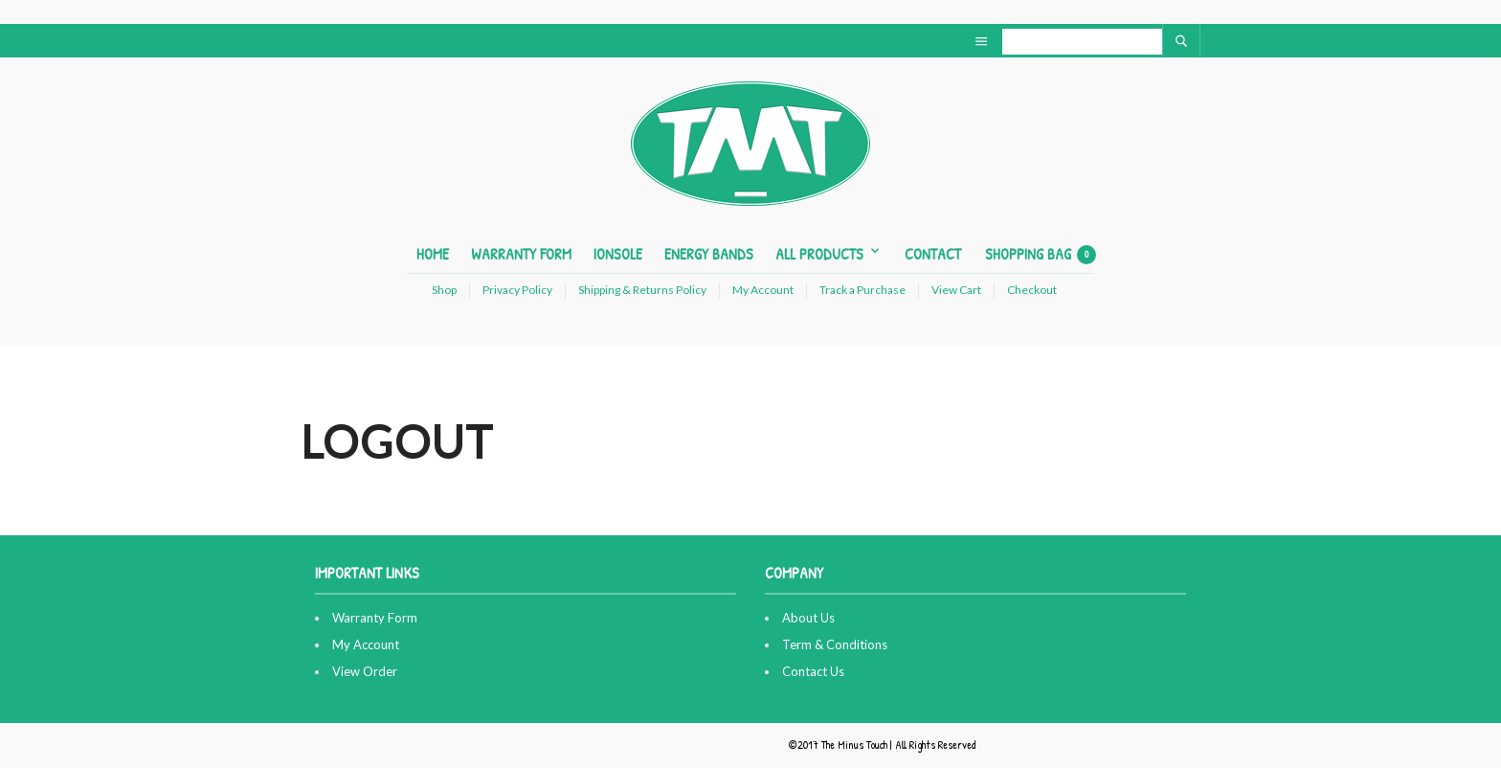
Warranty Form (521, 253)
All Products (819, 253)
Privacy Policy (517, 289)
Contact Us (813, 671)
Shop (444, 289)
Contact (933, 253)
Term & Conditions (834, 644)
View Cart (956, 289)
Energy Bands (708, 253)
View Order (364, 671)
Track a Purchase (862, 289)
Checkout (1032, 289)
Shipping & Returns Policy (642, 289)
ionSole (618, 253)
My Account (763, 289)
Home (432, 253)
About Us (808, 617)
